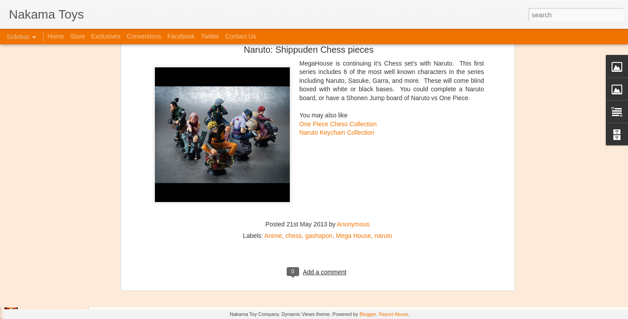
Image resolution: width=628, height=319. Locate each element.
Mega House (353, 127)
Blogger (367, 314)
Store (77, 36)
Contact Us (240, 36)
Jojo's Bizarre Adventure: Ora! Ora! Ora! (69, 293)
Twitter (210, 36)
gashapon (318, 127)
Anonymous (353, 115)
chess (293, 127)
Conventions (143, 36)
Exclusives (105, 36)
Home (55, 36)
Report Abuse (393, 314)
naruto (383, 127)
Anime (273, 127)
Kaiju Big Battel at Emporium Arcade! (65, 273)
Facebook (180, 36)
